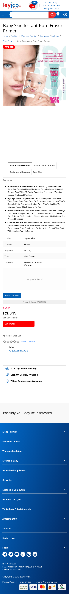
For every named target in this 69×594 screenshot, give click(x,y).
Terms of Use (25, 582)
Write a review (28, 342)
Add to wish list (12, 335)
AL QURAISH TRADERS (18, 351)
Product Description (19, 165)
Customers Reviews (19, 172)
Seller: (11, 347)
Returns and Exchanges (46, 582)
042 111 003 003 (51, 5)
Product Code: (29, 302)
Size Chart (38, 172)
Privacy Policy (8, 582)
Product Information (44, 165)
